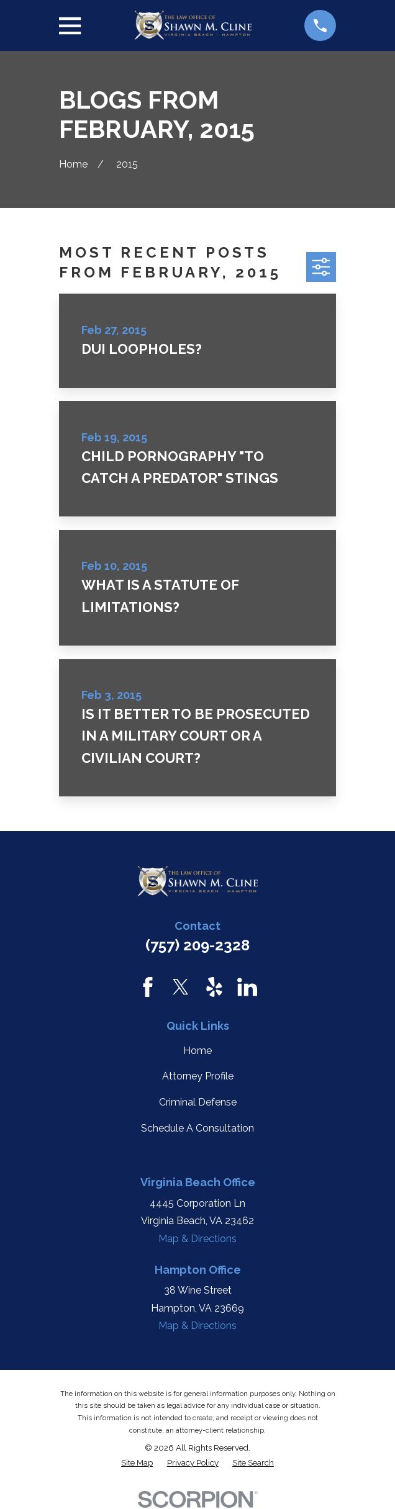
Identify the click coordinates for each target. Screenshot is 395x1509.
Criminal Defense (198, 1102)
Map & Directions (197, 1239)
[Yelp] (214, 987)
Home (197, 1050)
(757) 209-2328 (197, 945)
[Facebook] (148, 987)
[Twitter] (181, 987)
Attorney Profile (198, 1076)
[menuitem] (137, 1463)
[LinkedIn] (247, 987)
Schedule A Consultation (197, 1128)
